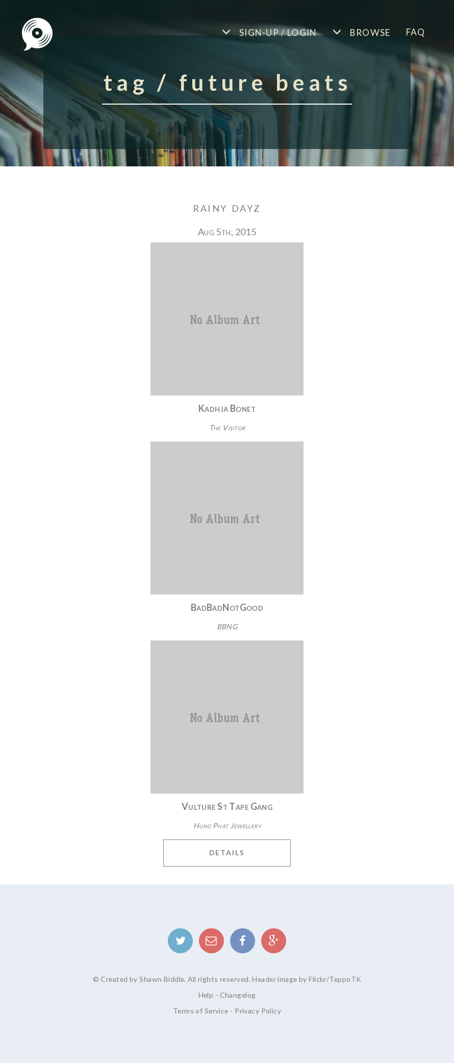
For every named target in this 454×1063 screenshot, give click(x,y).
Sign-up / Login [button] (277, 32)
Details (227, 852)
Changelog (238, 995)
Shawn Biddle (161, 979)
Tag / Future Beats (228, 82)
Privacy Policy (258, 1010)
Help (206, 995)
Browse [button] (368, 32)
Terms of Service (201, 1010)
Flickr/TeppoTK (335, 979)
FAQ (415, 32)
